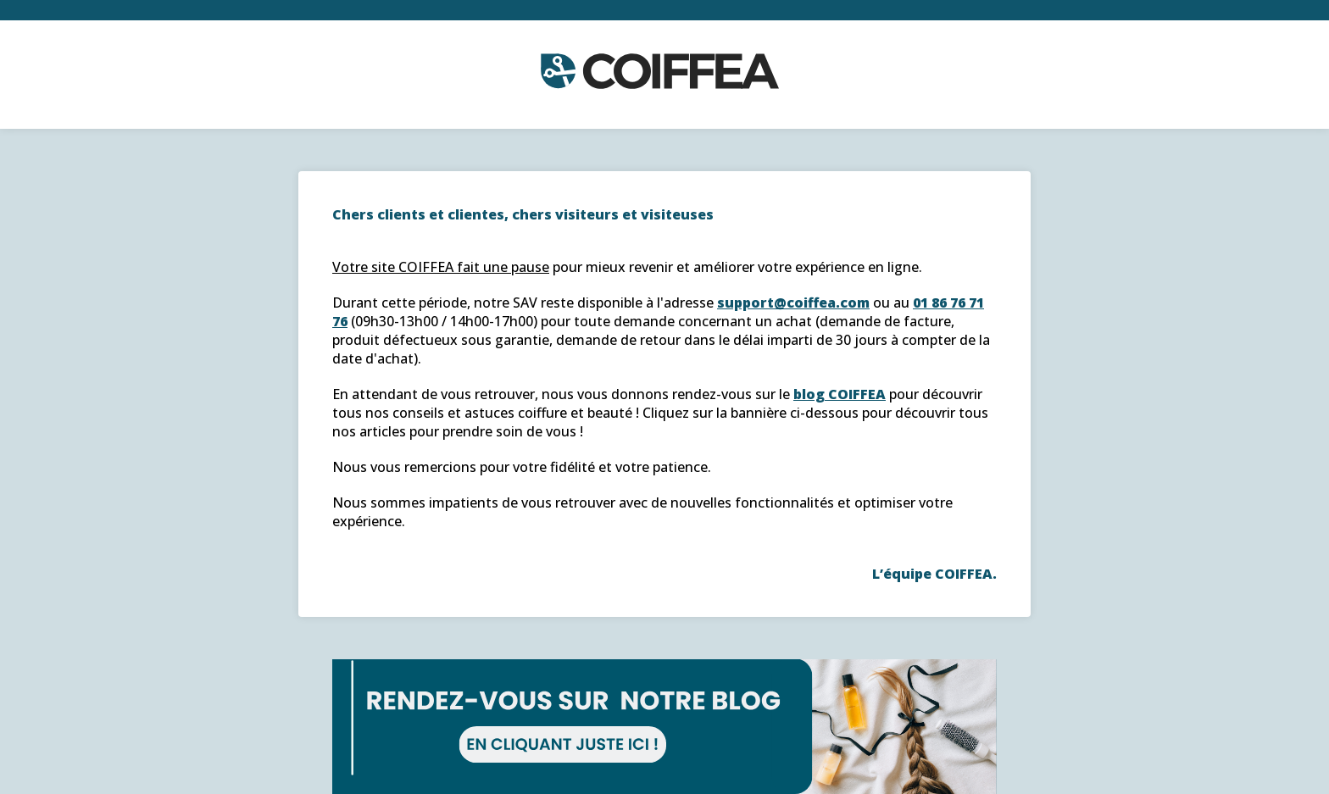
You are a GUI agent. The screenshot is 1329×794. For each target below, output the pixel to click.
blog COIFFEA (839, 394)
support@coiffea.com (793, 302)
